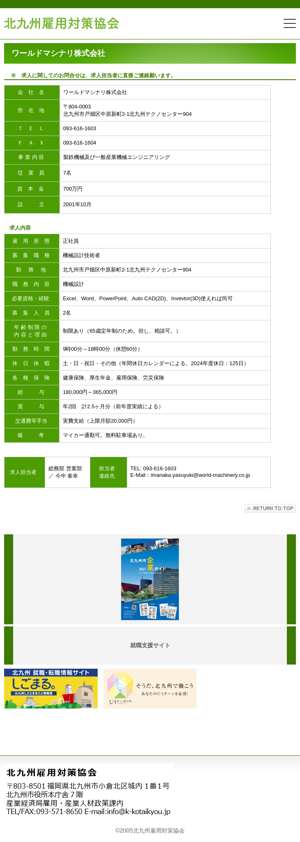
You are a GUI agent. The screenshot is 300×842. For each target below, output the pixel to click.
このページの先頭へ (270, 508)
